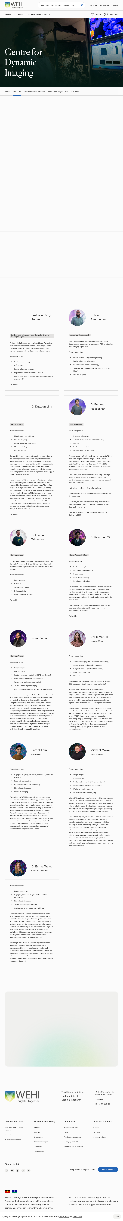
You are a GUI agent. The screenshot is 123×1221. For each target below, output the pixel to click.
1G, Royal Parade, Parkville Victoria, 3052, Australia (104, 1093)
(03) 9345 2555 (100, 1099)
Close (117, 1216)
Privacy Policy (64, 1216)
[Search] (58, 5)
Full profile (14, 384)
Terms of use (77, 1216)
